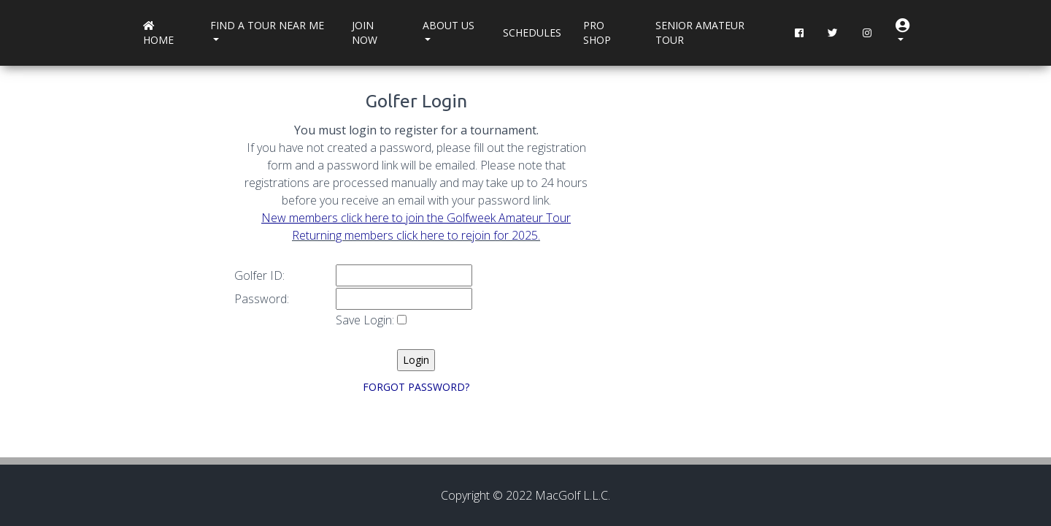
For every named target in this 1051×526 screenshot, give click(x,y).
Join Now (364, 32)
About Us (448, 25)
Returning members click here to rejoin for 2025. (416, 235)
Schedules (532, 32)
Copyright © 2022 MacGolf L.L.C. (525, 495)
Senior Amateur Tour (699, 32)
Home (158, 34)
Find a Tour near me (267, 25)
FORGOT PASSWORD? (416, 387)
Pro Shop (597, 32)
